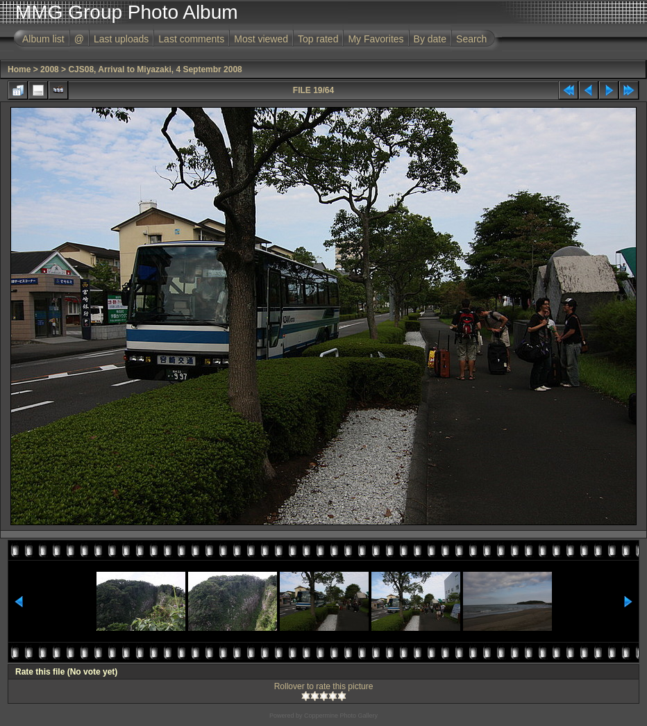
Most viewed (261, 38)
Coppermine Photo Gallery (341, 715)
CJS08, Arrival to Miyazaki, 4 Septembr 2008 (155, 69)
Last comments (191, 38)
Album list (43, 38)
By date (430, 38)
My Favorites (375, 38)
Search (471, 38)
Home (19, 69)
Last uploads (121, 38)
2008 (49, 69)
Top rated (318, 38)
